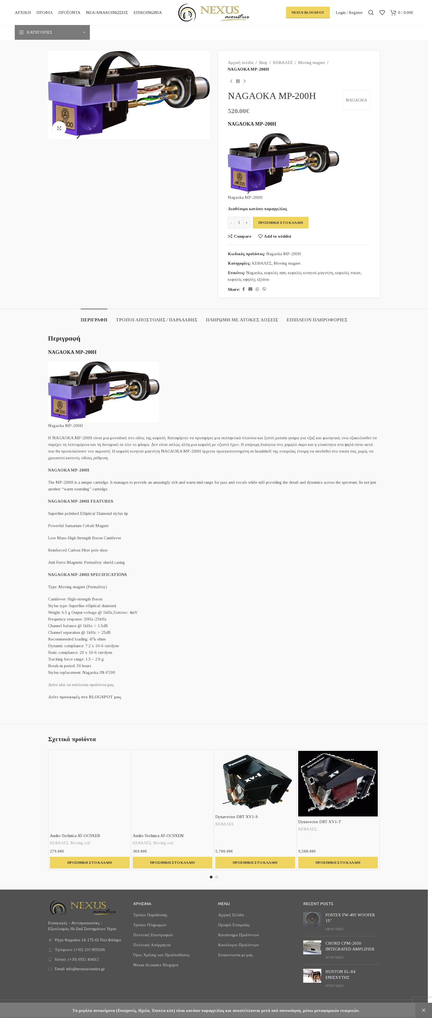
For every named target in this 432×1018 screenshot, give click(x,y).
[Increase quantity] (246, 223)
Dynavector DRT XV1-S (236, 817)
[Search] (371, 12)
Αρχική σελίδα (240, 62)
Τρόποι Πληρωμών (150, 925)
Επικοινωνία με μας (235, 955)
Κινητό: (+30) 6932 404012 (77, 959)
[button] (90, 862)
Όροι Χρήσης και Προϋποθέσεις (161, 955)
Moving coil (80, 843)
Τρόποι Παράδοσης (150, 915)
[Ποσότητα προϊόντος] (239, 223)
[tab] (94, 317)
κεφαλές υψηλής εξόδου (248, 279)
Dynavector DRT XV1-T (319, 822)
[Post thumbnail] (312, 922)
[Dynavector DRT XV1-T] (338, 784)
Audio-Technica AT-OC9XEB (75, 835)
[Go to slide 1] (211, 877)
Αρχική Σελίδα (231, 915)
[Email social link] (250, 289)
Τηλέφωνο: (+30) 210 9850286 (80, 950)
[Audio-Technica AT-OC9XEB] (90, 791)
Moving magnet (311, 62)
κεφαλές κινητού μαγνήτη (310, 272)
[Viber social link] (264, 289)
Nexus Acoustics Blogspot (155, 965)
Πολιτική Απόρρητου (152, 945)
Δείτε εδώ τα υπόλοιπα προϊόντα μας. (81, 684)
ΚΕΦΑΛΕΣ (283, 62)
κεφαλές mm (275, 272)
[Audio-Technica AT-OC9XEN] (173, 791)
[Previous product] (231, 81)
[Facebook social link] (243, 289)
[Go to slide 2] (216, 877)
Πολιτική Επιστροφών (153, 935)
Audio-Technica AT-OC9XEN (158, 835)
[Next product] (244, 81)
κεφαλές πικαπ (348, 272)
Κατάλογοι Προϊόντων (238, 945)
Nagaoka (254, 272)
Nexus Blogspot (308, 12)
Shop (263, 62)
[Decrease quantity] (231, 223)
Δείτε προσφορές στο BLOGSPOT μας (84, 697)
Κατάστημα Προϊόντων (238, 935)
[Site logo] (213, 12)
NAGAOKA (356, 100)
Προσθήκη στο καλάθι (280, 222)
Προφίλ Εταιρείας (234, 925)
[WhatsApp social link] (257, 289)
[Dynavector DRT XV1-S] (255, 781)
